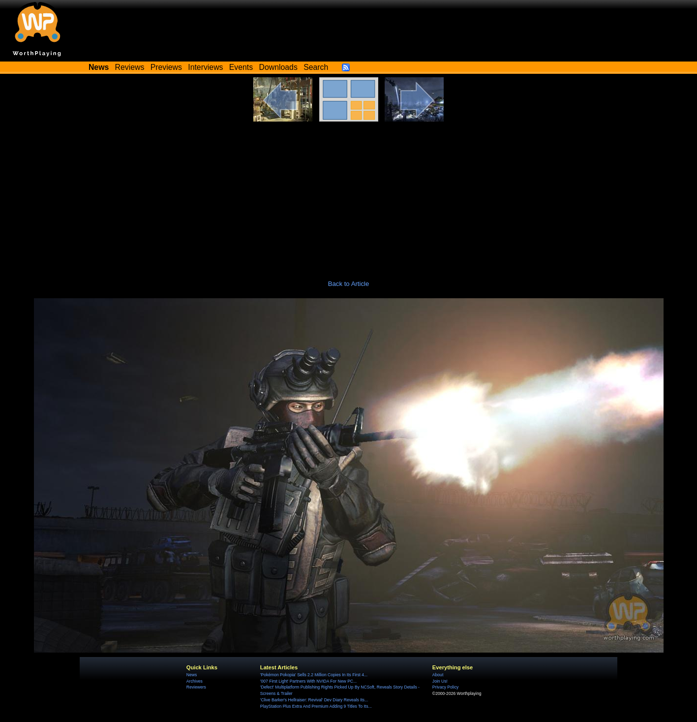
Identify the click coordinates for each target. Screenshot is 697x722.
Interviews (205, 67)
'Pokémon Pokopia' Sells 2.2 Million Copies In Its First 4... (313, 674)
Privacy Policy (445, 687)
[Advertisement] (349, 195)
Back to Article (348, 283)
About (437, 674)
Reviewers (196, 687)
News (191, 674)
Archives (194, 681)
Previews (166, 67)
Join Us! (440, 681)
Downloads (278, 67)
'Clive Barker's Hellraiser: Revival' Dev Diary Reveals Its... (314, 699)
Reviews (130, 67)
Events (241, 67)
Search (315, 67)
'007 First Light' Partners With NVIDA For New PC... (308, 681)
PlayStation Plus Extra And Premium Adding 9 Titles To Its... (316, 706)
